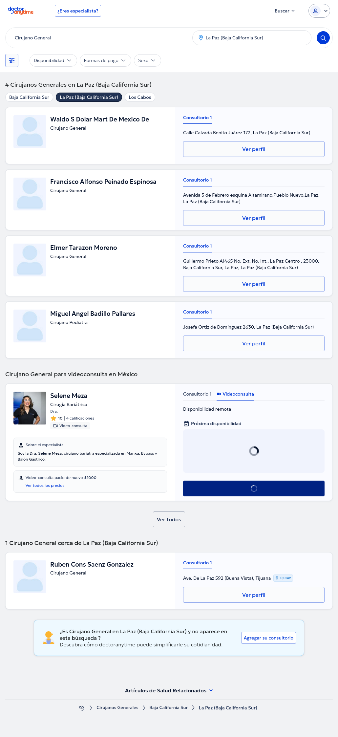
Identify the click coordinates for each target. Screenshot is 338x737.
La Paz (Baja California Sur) (89, 97)
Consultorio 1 (197, 117)
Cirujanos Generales (116, 708)
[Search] (323, 37)
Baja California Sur (29, 97)
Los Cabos (140, 97)
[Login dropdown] (319, 11)
